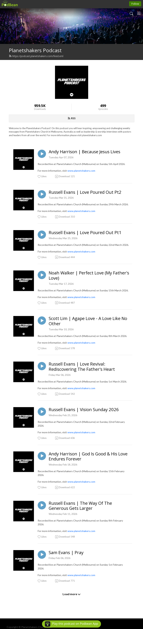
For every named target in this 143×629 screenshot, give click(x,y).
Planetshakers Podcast (35, 50)
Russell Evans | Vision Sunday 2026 (84, 409)
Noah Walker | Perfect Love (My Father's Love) (89, 275)
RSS (72, 118)
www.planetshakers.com (81, 170)
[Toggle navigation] (139, 13)
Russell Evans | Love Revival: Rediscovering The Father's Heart (82, 366)
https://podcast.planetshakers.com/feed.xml (36, 56)
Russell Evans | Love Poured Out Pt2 (85, 192)
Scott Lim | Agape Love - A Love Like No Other (88, 321)
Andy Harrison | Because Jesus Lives (84, 151)
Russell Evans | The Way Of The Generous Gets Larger (80, 506)
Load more (72, 594)
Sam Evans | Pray (66, 552)
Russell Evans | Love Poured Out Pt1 (85, 232)
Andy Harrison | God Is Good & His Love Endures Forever (88, 456)
